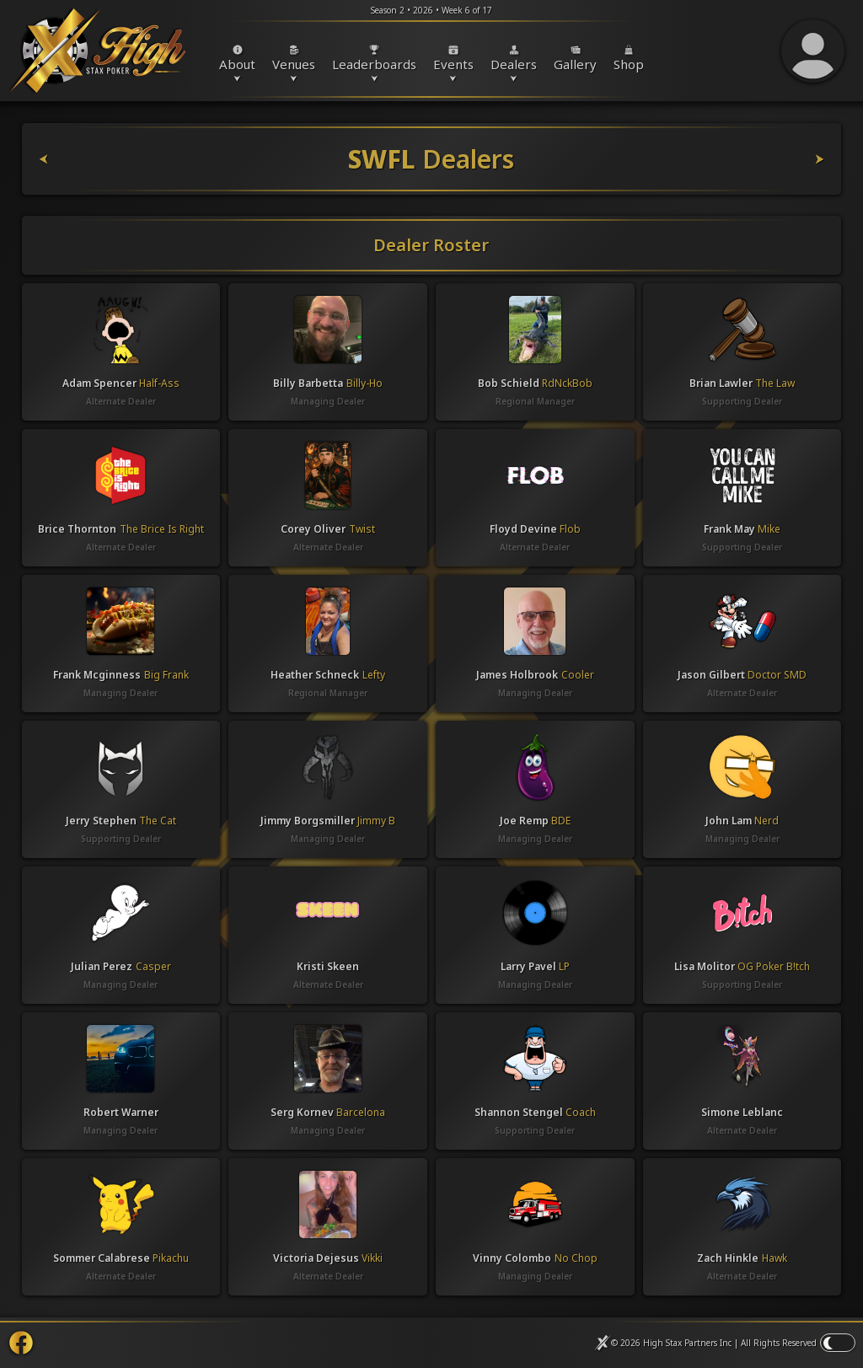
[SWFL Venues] (776, 159)
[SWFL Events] (87, 159)
